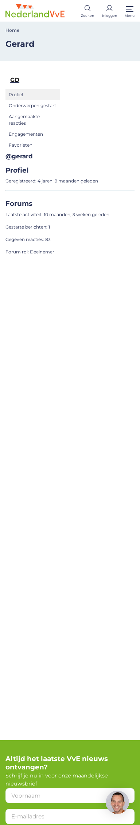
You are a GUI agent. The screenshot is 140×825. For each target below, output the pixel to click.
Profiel (16, 94)
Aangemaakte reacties (24, 120)
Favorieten (20, 145)
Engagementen (26, 134)
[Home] (35, 10)
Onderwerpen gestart (32, 105)
